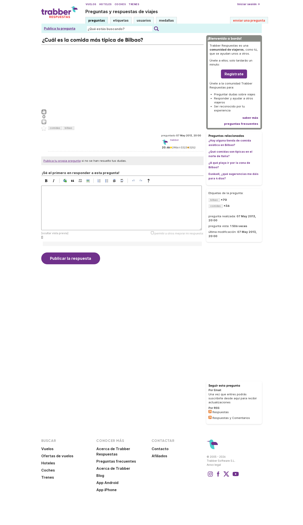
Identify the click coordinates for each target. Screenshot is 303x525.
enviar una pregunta (249, 20)
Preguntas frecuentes (116, 461)
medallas (166, 20)
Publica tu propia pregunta (62, 160)
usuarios (144, 20)
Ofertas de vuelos (57, 456)
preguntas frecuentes (241, 123)
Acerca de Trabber (113, 468)
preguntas (96, 20)
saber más (250, 117)
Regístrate (234, 74)
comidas (55, 127)
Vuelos (91, 4)
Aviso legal (214, 464)
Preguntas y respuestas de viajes (121, 11)
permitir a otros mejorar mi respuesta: (179, 233)
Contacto (160, 449)
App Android (107, 482)
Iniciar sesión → (248, 4)
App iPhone (106, 490)
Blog (100, 475)
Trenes (134, 4)
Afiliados (159, 456)
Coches (120, 4)
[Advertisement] (122, 76)
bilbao (68, 127)
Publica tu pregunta (59, 28)
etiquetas (121, 20)
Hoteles (105, 4)
